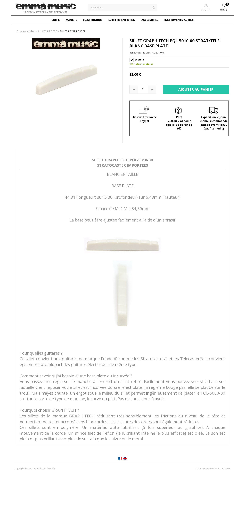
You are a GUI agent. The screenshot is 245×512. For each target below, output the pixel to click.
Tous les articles (25, 31)
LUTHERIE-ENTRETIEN (121, 19)
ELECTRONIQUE (92, 19)
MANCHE (71, 19)
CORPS (55, 19)
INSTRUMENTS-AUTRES (179, 19)
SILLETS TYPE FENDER (72, 31)
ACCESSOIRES (149, 19)
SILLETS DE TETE (47, 31)
